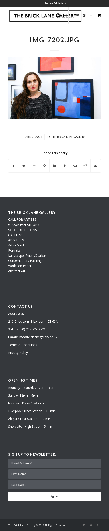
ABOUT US (16, 240)
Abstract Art (16, 271)
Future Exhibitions (56, 3)
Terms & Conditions (22, 345)
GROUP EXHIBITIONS (23, 224)
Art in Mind (16, 245)
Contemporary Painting (25, 260)
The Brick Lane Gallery (68, 136)
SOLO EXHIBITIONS (22, 230)
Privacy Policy (18, 352)
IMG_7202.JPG (54, 40)
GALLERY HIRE (18, 235)
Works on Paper (19, 266)
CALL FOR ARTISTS (22, 219)
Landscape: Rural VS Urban (27, 255)
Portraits (14, 250)
